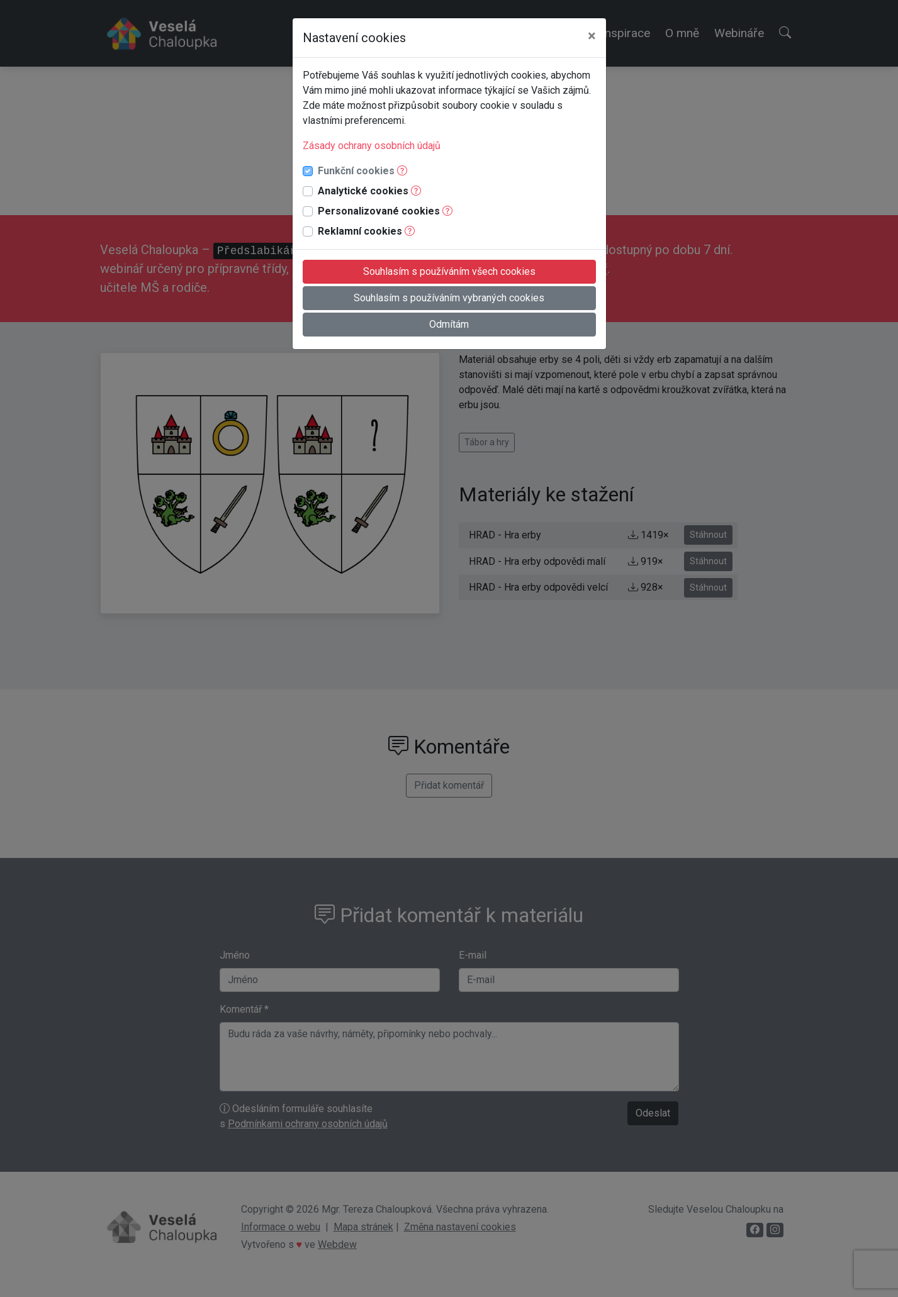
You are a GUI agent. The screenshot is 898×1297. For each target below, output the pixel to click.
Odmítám (449, 324)
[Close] (592, 35)
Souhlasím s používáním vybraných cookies (449, 298)
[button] (402, 171)
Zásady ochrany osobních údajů (372, 146)
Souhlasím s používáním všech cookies (449, 271)
